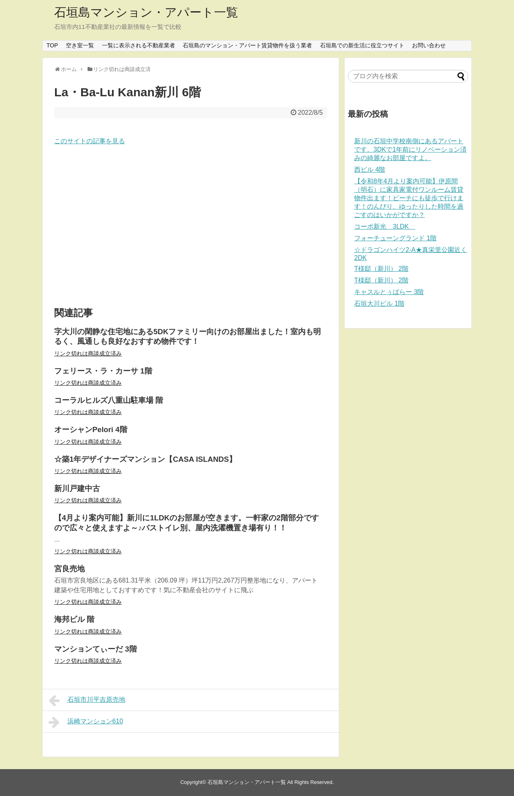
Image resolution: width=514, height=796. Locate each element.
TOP (52, 45)
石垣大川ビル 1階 (379, 303)
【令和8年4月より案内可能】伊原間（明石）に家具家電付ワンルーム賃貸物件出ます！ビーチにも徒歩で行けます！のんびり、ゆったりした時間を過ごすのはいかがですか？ (408, 198)
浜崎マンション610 (86, 722)
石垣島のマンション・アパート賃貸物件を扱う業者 (247, 45)
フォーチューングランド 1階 (395, 238)
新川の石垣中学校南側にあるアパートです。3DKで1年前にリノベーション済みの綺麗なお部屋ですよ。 (410, 149)
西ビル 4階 (369, 169)
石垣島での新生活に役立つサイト (362, 45)
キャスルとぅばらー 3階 (389, 291)
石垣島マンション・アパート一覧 (146, 12)
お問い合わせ (429, 45)
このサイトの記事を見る (89, 141)
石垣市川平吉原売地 (87, 700)
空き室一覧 (80, 45)
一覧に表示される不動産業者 (138, 45)
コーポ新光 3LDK (384, 226)
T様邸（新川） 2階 (381, 268)
